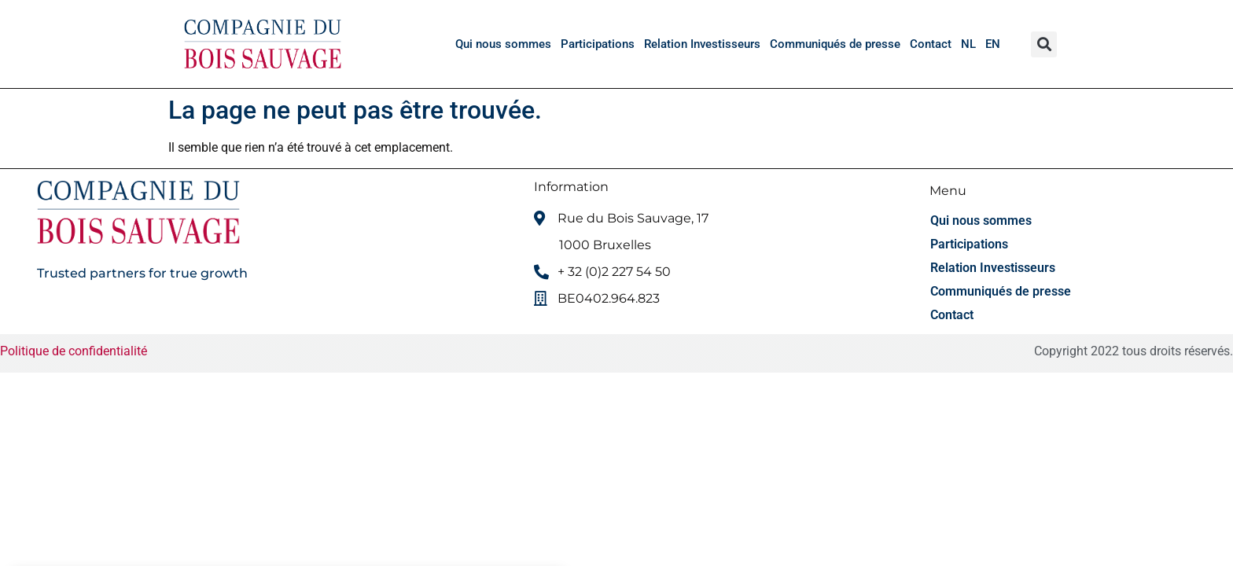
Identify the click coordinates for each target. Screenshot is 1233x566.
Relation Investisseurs (702, 44)
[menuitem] (968, 44)
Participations (598, 44)
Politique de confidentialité (75, 351)
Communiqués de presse (835, 44)
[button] (1044, 44)
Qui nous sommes (503, 44)
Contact (930, 44)
